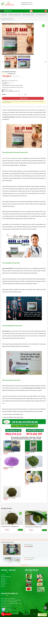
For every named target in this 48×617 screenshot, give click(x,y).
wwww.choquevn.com (33, 614)
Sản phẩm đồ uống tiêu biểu (7, 542)
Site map (2, 586)
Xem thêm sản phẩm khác (7, 19)
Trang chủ (4, 14)
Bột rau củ (3, 578)
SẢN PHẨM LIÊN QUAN (6, 508)
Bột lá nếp (3, 584)
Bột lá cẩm (3, 574)
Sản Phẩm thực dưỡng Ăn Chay (14, 14)
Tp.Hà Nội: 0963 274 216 (27, 4)
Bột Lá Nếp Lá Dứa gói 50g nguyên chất (34, 526)
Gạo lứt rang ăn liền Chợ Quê (28, 14)
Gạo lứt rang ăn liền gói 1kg (40, 14)
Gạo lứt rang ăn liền (7, 158)
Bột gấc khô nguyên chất (6, 576)
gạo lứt (8, 171)
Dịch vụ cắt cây (4, 583)
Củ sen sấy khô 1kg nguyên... (29, 557)
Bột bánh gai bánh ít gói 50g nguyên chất (10, 526)
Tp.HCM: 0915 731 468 (26, 2)
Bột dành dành (4, 579)
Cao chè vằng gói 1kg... (28, 544)
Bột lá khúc (3, 581)
